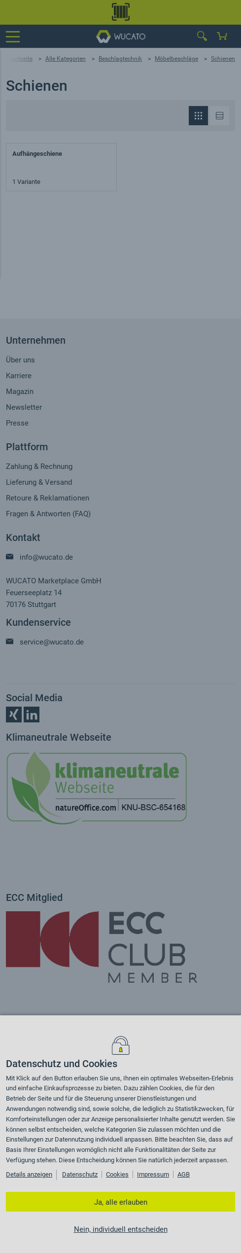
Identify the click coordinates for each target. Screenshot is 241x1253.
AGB (183, 1174)
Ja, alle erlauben (120, 1202)
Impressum (153, 1174)
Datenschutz (80, 1174)
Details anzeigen (29, 1174)
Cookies (117, 1174)
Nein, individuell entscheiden (121, 1229)
